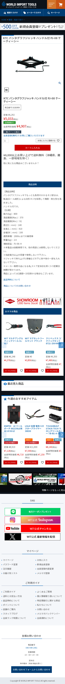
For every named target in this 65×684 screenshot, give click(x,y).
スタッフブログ (10, 613)
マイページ (8, 560)
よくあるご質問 (44, 591)
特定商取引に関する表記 (48, 600)
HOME (3, 19)
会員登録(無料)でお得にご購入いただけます (24, 135)
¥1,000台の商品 (33, 168)
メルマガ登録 (43, 573)
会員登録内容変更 (45, 568)
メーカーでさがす (34, 12)
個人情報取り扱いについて (49, 596)
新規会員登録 (43, 564)
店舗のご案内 (9, 609)
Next (61, 476)
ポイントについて (11, 604)
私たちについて (44, 604)
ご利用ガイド (9, 591)
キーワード (55, 12)
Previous (4, 479)
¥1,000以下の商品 (13, 168)
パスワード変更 (10, 564)
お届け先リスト (10, 573)
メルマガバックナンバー (48, 613)
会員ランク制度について (14, 618)
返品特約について (11, 279)
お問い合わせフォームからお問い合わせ (31, 669)
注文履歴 (7, 568)
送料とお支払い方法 (12, 596)
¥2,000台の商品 (51, 168)
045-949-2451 (31, 647)
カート (60, 4)
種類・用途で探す (16, 19)
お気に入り (42, 560)
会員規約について (45, 618)
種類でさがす (12, 12)
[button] (62, 345)
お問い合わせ (43, 609)
